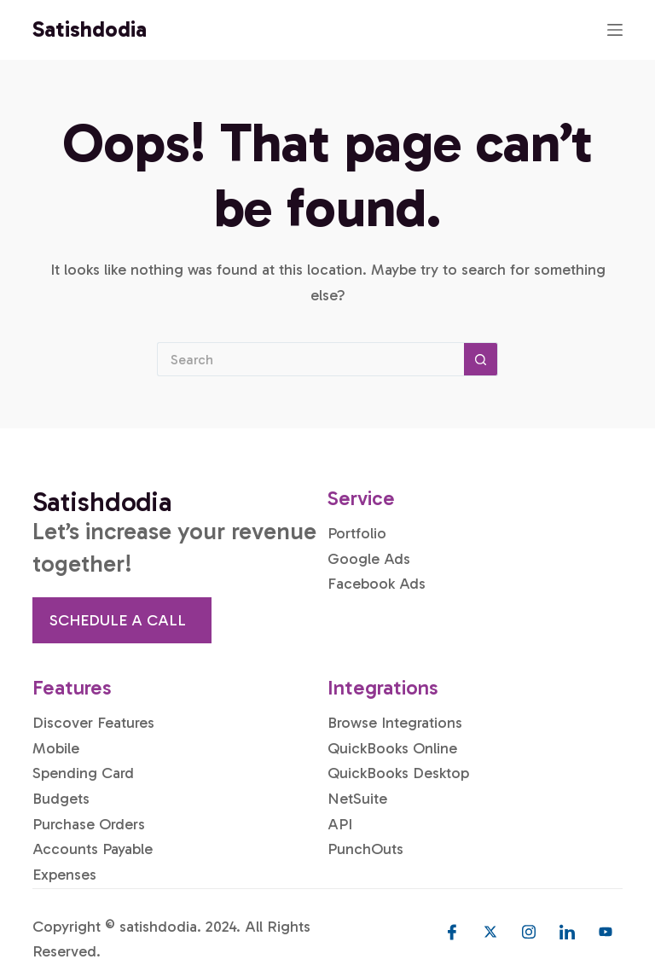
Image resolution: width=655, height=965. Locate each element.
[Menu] (615, 30)
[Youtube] (605, 932)
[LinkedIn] (567, 932)
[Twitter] (490, 932)
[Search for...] (310, 359)
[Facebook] (452, 932)
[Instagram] (529, 932)
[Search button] (481, 359)
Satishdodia (89, 29)
